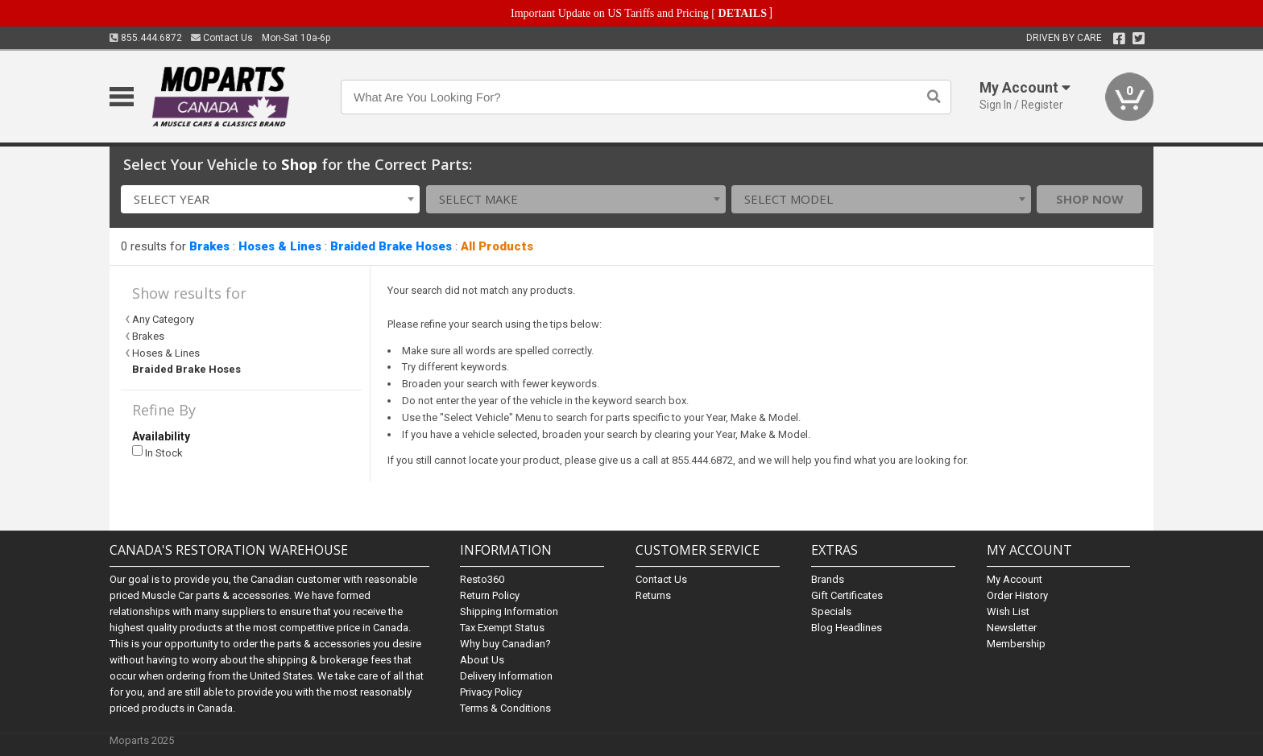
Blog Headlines (846, 628)
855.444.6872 (146, 37)
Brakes (209, 246)
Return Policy (490, 595)
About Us (482, 660)
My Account (1014, 579)
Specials (831, 611)
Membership (1016, 644)
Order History (1017, 595)
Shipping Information (509, 611)
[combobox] (270, 199)
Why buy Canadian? (505, 644)
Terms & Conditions (505, 708)
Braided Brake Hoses (391, 246)
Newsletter (1012, 628)
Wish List (1008, 611)
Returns (653, 595)
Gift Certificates (847, 595)
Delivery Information (506, 676)
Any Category (163, 319)
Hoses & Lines (279, 246)
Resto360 (482, 579)
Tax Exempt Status (502, 628)
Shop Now (1090, 199)
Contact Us (222, 37)
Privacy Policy (491, 692)
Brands (827, 579)
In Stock (157, 452)
